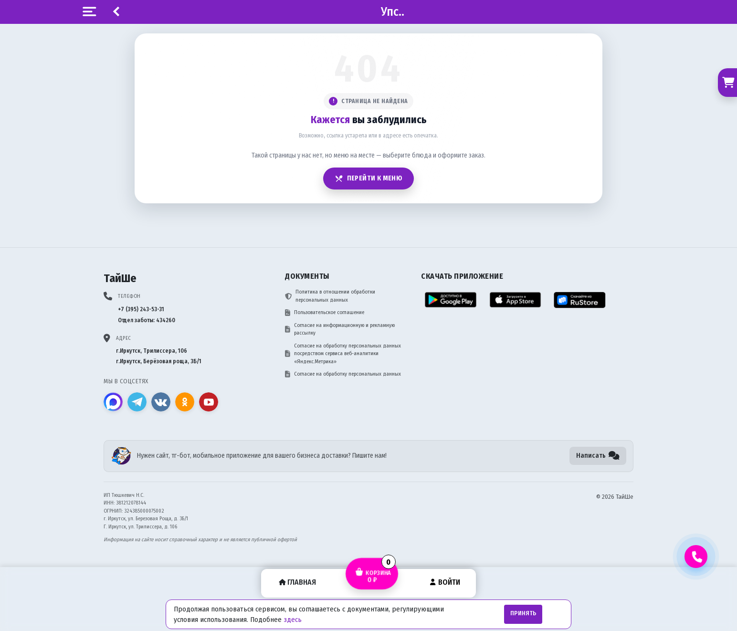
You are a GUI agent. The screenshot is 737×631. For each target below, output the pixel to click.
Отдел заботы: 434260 (146, 320)
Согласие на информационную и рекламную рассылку (340, 329)
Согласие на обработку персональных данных (343, 374)
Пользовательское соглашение (324, 312)
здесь (293, 619)
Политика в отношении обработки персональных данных (330, 296)
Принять (523, 613)
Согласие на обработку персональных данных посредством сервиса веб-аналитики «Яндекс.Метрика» (343, 354)
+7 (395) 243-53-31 (141, 309)
